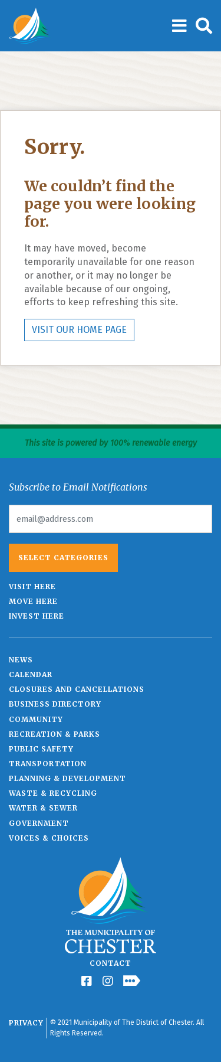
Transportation (48, 763)
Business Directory (55, 704)
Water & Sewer (43, 807)
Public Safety (41, 748)
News (21, 659)
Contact (110, 963)
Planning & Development (67, 778)
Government (39, 823)
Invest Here (36, 616)
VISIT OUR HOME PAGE (79, 329)
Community (36, 719)
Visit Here (32, 586)
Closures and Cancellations (76, 689)
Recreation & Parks (54, 734)
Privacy (26, 1022)
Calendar (30, 674)
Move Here (33, 601)
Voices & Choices (49, 838)
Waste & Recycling (53, 793)
